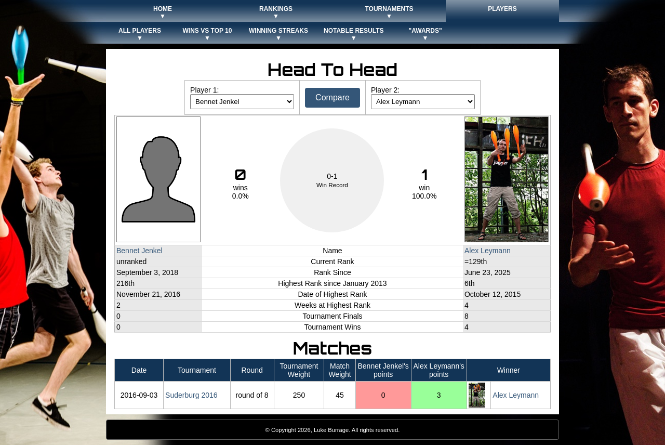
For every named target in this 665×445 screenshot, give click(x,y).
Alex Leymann (487, 250)
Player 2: (385, 90)
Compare (332, 97)
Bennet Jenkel (139, 250)
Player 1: (204, 90)
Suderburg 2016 (191, 395)
